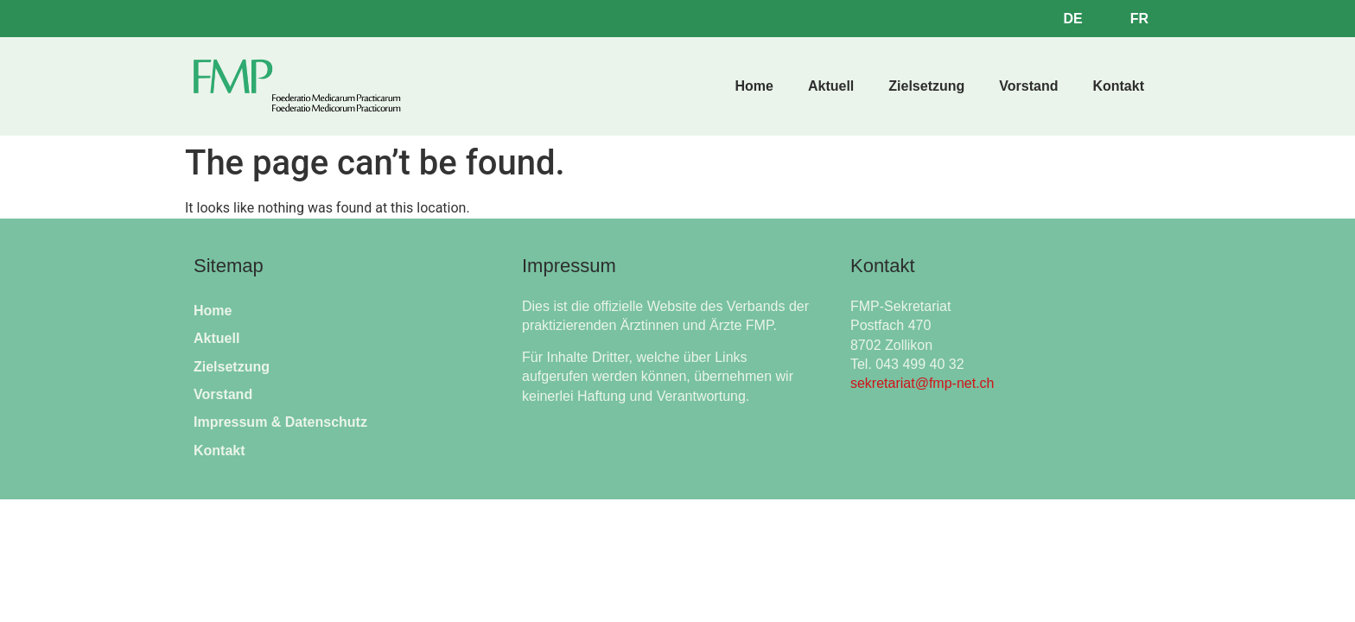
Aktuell (831, 86)
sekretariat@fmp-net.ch (922, 383)
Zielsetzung (926, 86)
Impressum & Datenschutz (280, 422)
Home (754, 86)
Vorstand (1028, 86)
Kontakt (1118, 86)
